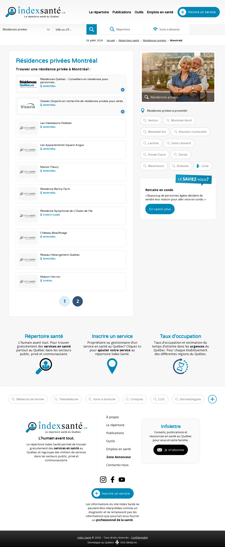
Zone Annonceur (118, 454)
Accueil (89, 40)
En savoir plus (160, 209)
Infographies (204, 29)
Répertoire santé (107, 40)
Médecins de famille (30, 399)
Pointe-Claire (157, 154)
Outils (139, 12)
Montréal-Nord (181, 120)
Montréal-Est (157, 132)
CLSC (161, 399)
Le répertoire (99, 12)
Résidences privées (133, 40)
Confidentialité (139, 533)
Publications (121, 12)
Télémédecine (68, 399)
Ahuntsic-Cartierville (193, 132)
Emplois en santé (160, 12)
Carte (205, 166)
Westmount (156, 166)
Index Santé (84, 533)
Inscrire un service (202, 12)
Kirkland (182, 166)
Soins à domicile (104, 399)
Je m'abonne (174, 448)
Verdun (153, 120)
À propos (112, 417)
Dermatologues (190, 399)
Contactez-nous (116, 461)
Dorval (183, 154)
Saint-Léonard (181, 143)
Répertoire (118, 29)
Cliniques (136, 399)
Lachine (153, 143)
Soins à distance (160, 29)
